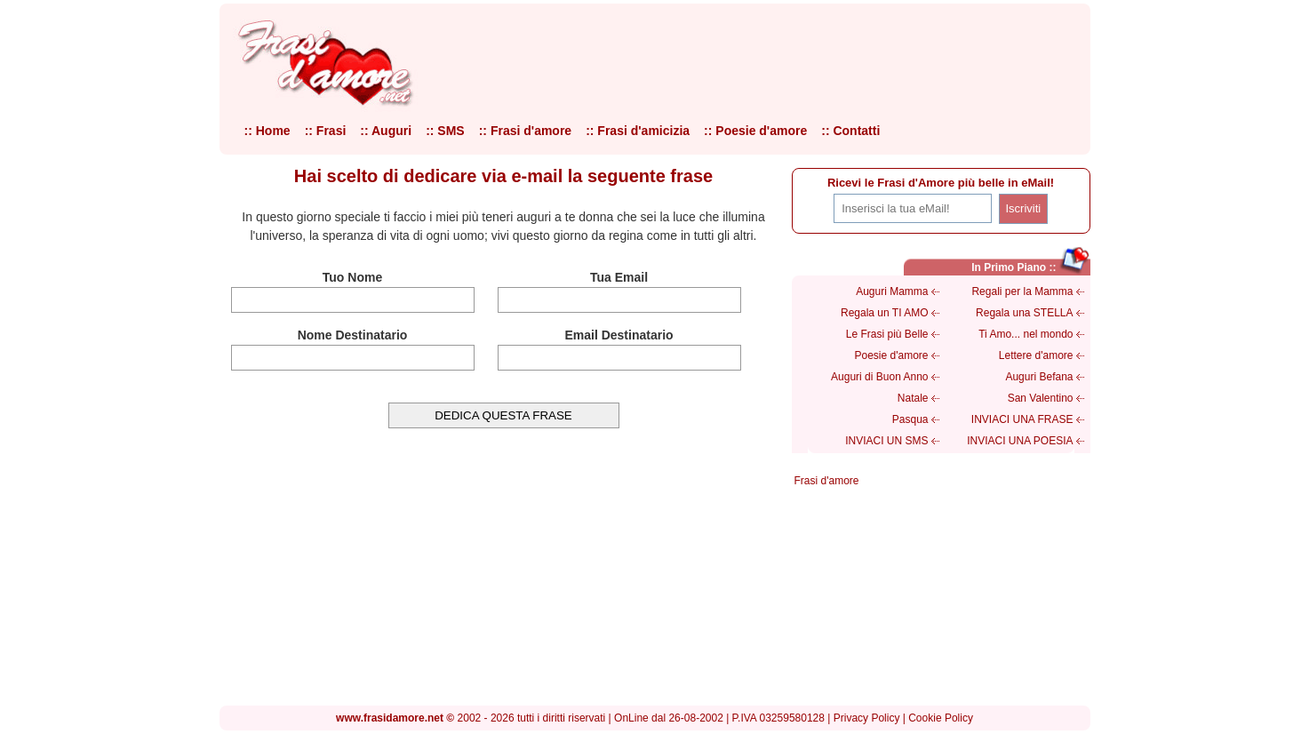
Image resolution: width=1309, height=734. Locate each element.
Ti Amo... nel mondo (1025, 334)
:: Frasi (326, 131)
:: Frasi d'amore (525, 131)
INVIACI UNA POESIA (1020, 441)
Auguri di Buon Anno (879, 377)
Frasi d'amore (826, 481)
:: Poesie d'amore (755, 131)
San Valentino (1041, 398)
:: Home (267, 131)
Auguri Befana (1039, 377)
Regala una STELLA (1024, 313)
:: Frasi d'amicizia (638, 131)
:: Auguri (385, 131)
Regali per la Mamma (1022, 291)
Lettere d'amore (1036, 355)
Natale (913, 398)
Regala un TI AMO (885, 313)
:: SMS (445, 131)
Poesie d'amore (891, 355)
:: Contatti (850, 131)
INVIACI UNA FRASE (1022, 419)
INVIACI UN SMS (886, 441)
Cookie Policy (940, 718)
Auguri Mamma (892, 291)
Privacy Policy (867, 718)
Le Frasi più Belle (887, 334)
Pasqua (910, 419)
